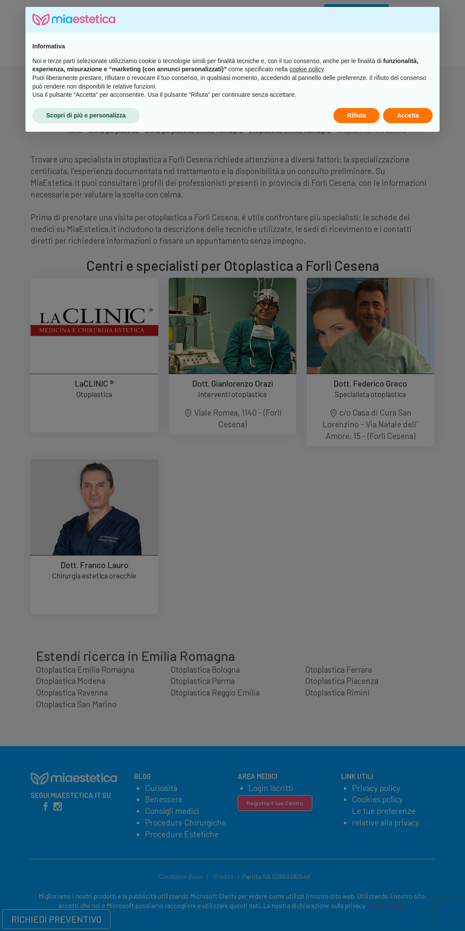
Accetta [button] (408, 907)
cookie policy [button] (306, 861)
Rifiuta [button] (356, 907)
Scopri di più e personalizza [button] (86, 907)
